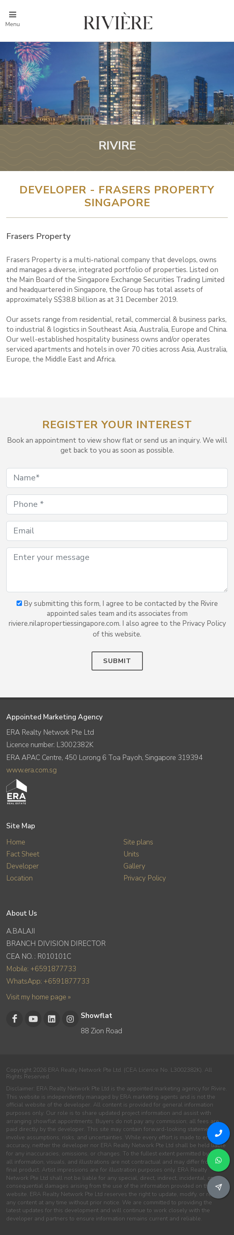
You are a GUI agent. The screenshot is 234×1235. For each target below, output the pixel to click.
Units (131, 854)
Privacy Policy (144, 878)
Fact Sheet (22, 854)
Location (19, 878)
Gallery (134, 866)
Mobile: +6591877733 (41, 969)
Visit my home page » (38, 997)
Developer (22, 866)
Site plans (138, 842)
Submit (117, 661)
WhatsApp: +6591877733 (47, 981)
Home (15, 842)
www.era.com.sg (31, 770)
